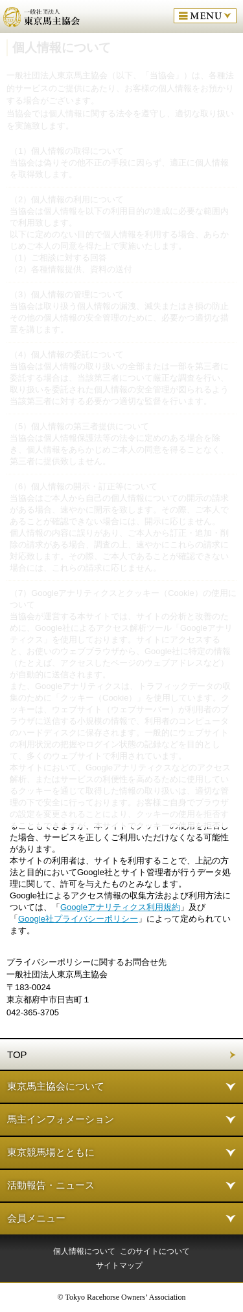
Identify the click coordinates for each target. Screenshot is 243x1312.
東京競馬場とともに (51, 1152)
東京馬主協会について (55, 1086)
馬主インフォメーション (60, 1119)
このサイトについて (155, 1251)
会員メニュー (36, 1217)
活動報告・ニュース (51, 1185)
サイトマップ (119, 1265)
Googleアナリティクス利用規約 (120, 907)
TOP (17, 1054)
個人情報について (84, 1251)
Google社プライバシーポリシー (78, 919)
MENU (205, 15)
